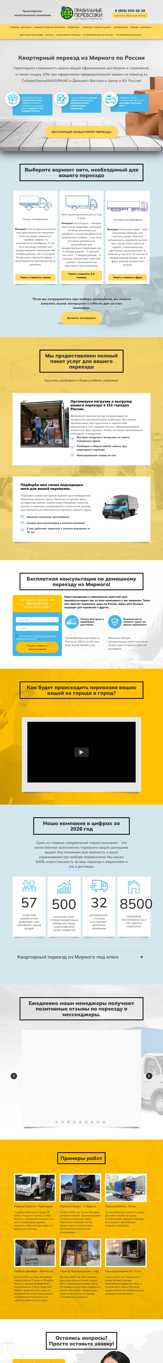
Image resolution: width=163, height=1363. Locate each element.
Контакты (146, 27)
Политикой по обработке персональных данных (26, 597)
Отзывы (134, 27)
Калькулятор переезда (68, 35)
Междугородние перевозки (50, 27)
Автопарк (26, 27)
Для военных (121, 27)
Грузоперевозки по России (98, 35)
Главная (14, 27)
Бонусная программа (31, 35)
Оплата (49, 35)
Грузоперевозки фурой (128, 35)
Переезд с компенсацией (96, 27)
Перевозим (73, 27)
